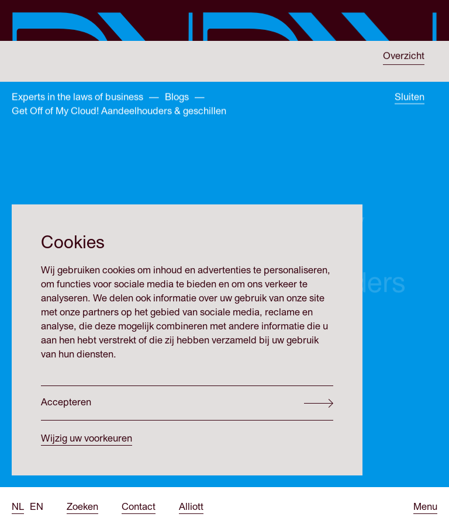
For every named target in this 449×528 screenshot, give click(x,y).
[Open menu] (425, 508)
